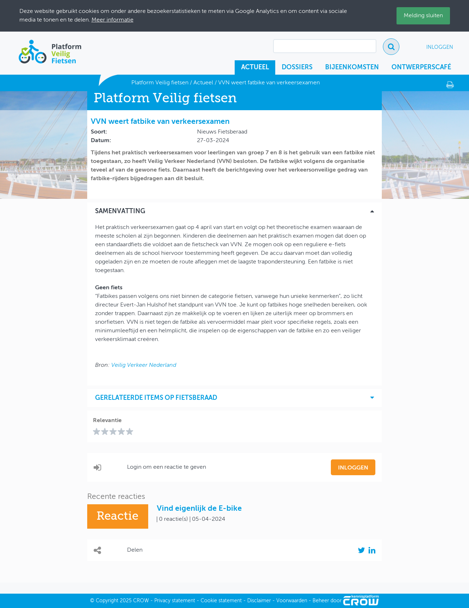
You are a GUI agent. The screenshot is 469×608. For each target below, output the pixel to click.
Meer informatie (112, 20)
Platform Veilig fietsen (159, 83)
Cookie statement (221, 600)
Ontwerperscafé (421, 67)
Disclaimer (259, 600)
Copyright (107, 600)
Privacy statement (174, 600)
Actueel (255, 67)
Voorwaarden (291, 600)
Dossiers (297, 67)
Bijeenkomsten (352, 67)
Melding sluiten (423, 16)
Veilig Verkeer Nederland (143, 365)
